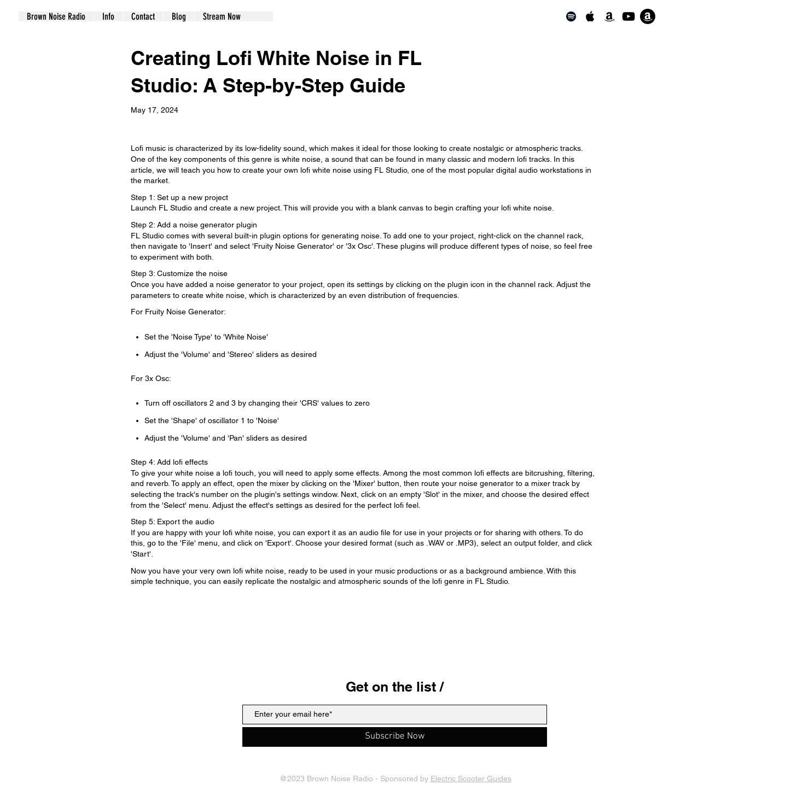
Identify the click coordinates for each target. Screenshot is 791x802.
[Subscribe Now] (394, 737)
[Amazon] (609, 16)
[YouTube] (628, 16)
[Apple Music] (590, 16)
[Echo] (647, 16)
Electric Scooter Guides (471, 778)
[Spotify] (571, 16)
